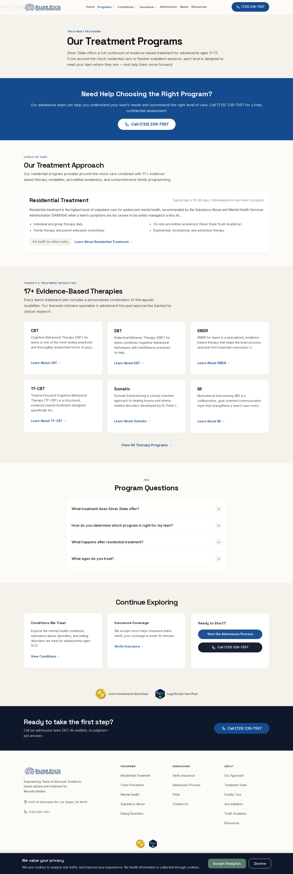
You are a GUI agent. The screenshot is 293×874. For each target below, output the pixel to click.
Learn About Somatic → (132, 429)
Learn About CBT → (46, 366)
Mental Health (130, 797)
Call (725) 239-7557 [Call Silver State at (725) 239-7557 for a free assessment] (146, 125)
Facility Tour (233, 797)
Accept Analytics (227, 863)
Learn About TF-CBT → (48, 427)
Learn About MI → (211, 432)
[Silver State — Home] (42, 7)
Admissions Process (186, 787)
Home (90, 6)
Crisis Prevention (132, 787)
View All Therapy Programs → (146, 456)
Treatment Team (235, 787)
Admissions (168, 6)
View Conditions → (45, 661)
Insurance (148, 7)
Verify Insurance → (129, 653)
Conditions (127, 7)
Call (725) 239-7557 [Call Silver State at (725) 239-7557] (230, 658)
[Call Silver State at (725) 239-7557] (250, 7)
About (184, 6)
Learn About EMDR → (213, 368)
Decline (260, 863)
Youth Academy (235, 816)
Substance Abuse (133, 806)
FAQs (176, 797)
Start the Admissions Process (230, 645)
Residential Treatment (135, 778)
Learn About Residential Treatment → (106, 244)
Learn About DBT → (129, 367)
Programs (106, 7)
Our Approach (234, 778)
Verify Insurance (184, 778)
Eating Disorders (132, 816)
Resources (199, 6)
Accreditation (233, 806)
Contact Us (180, 806)
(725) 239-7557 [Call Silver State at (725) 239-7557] (37, 814)
